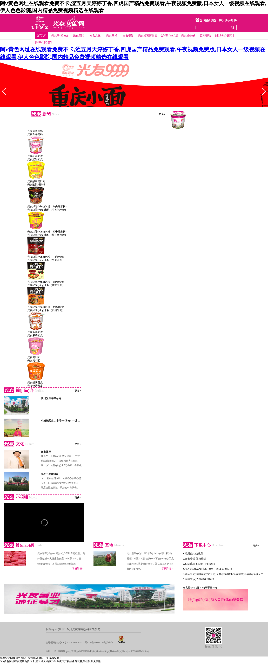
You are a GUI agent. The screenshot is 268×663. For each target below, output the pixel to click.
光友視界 (128, 35)
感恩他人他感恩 (194, 553)
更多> (162, 114)
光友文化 (95, 35)
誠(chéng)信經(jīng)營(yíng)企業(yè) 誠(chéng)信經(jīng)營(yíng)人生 (224, 574)
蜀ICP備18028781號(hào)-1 (99, 642)
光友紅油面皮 (35, 156)
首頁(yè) (41, 35)
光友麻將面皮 (35, 332)
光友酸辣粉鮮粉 (36, 181)
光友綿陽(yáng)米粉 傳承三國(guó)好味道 (208, 568)
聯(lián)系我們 (43, 42)
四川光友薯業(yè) (51, 398)
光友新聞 (78, 35)
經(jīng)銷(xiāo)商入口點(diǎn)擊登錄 (215, 599)
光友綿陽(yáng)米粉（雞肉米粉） (46, 281)
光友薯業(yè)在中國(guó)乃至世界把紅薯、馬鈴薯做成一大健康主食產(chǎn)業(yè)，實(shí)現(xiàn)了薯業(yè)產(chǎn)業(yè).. (61, 558)
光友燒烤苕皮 (35, 382)
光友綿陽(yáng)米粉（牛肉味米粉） (47, 206)
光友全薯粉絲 (35, 130)
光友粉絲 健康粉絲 (195, 558)
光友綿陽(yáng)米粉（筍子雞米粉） (47, 231)
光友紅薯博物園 (147, 35)
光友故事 (46, 451)
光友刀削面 (33, 357)
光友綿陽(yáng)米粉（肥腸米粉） (46, 307)
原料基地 (205, 35)
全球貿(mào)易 (169, 35)
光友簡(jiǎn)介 (60, 35)
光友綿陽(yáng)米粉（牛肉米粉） (46, 256)
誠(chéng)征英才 (224, 35)
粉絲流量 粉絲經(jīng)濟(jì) (200, 563)
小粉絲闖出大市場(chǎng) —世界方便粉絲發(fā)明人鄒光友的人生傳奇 (61, 420)
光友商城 (111, 35)
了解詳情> (77, 568)
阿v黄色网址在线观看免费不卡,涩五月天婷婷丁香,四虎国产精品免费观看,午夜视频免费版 (50, 661)
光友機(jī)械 (188, 35)
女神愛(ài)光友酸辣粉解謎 (199, 579)
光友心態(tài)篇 (49, 473)
